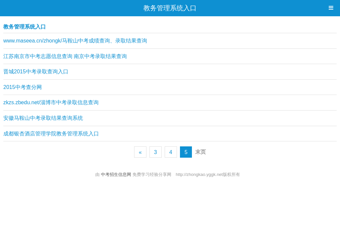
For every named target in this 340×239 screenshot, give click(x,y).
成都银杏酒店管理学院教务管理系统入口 (51, 133)
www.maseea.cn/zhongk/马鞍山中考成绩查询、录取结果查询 (75, 40)
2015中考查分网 (22, 87)
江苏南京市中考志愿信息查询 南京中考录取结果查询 (65, 56)
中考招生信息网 (116, 174)
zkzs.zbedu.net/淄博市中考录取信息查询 (51, 102)
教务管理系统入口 (170, 8)
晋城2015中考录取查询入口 (35, 71)
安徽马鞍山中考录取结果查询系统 (43, 118)
